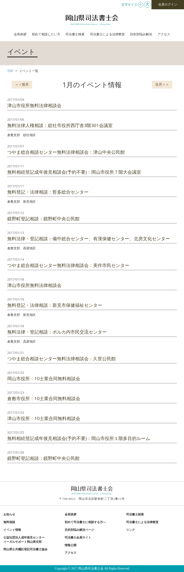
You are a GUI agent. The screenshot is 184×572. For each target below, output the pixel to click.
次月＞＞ (162, 84)
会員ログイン (167, 4)
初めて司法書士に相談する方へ (85, 522)
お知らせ (9, 514)
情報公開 (70, 545)
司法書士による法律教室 (107, 34)
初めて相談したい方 (46, 34)
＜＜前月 (22, 84)
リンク (130, 529)
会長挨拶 (20, 34)
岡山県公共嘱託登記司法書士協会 (25, 549)
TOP (10, 71)
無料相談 (9, 522)
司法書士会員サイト (78, 537)
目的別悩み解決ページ (79, 529)
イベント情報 (12, 529)
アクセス (164, 34)
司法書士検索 (75, 34)
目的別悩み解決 (141, 34)
